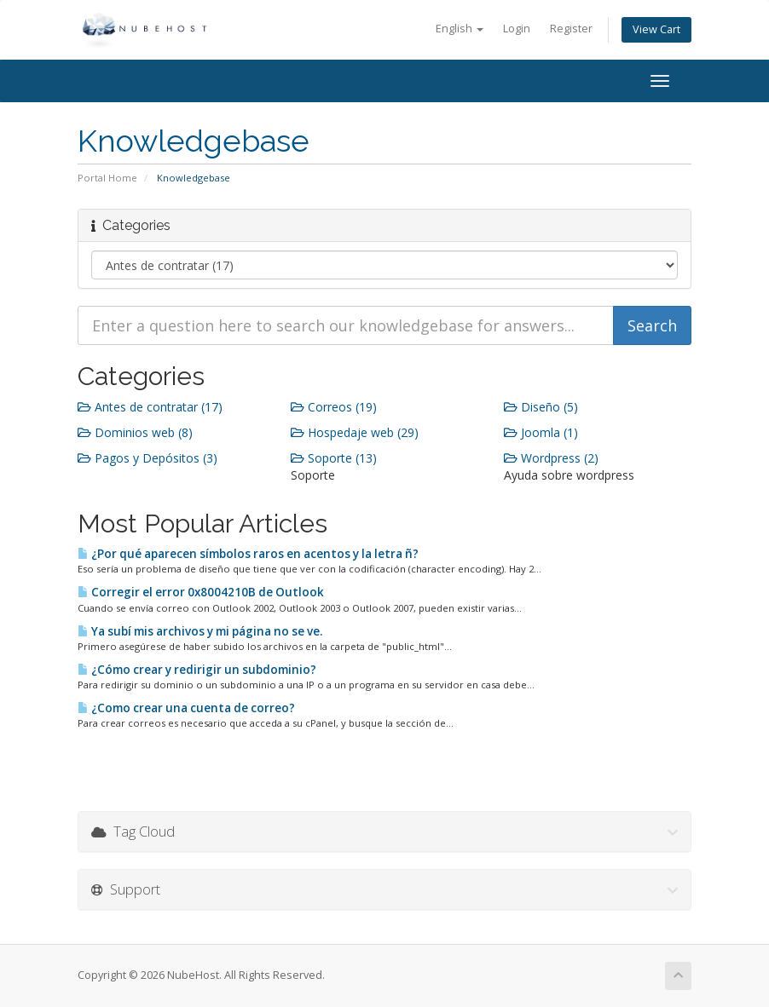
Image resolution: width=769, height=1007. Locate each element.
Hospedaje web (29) (355, 432)
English (459, 28)
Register (571, 28)
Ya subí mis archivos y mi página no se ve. (200, 631)
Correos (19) (334, 407)
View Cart (656, 29)
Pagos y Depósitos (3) (147, 458)
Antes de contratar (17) (150, 407)
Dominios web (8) (135, 432)
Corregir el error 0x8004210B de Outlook (201, 592)
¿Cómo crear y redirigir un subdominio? (197, 669)
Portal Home (107, 177)
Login (516, 28)
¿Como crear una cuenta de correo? (186, 708)
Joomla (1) (541, 432)
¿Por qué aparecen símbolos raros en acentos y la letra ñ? (248, 553)
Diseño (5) (541, 407)
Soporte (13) (334, 458)
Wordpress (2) (551, 458)
